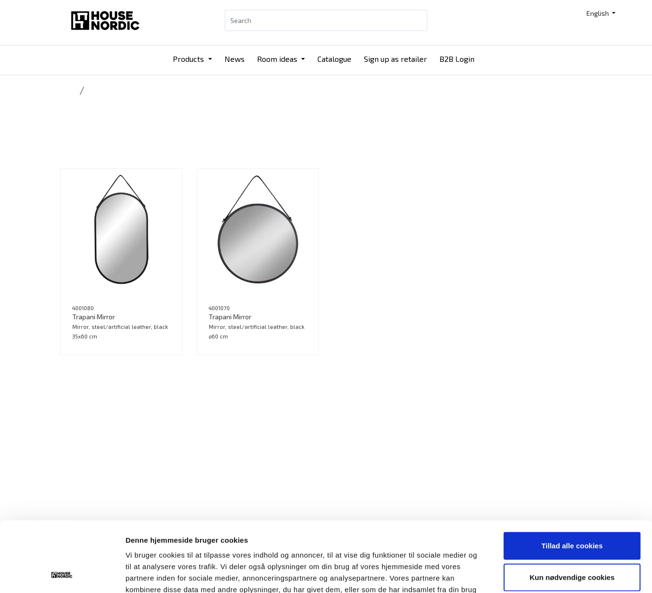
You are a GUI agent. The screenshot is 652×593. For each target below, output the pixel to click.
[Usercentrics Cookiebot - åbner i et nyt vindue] (62, 574)
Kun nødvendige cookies (572, 511)
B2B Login (456, 58)
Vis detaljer (497, 574)
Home (68, 90)
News (235, 58)
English (598, 13)
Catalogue (334, 58)
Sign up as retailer (395, 58)
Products (189, 58)
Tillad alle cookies (572, 480)
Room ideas (278, 58)
